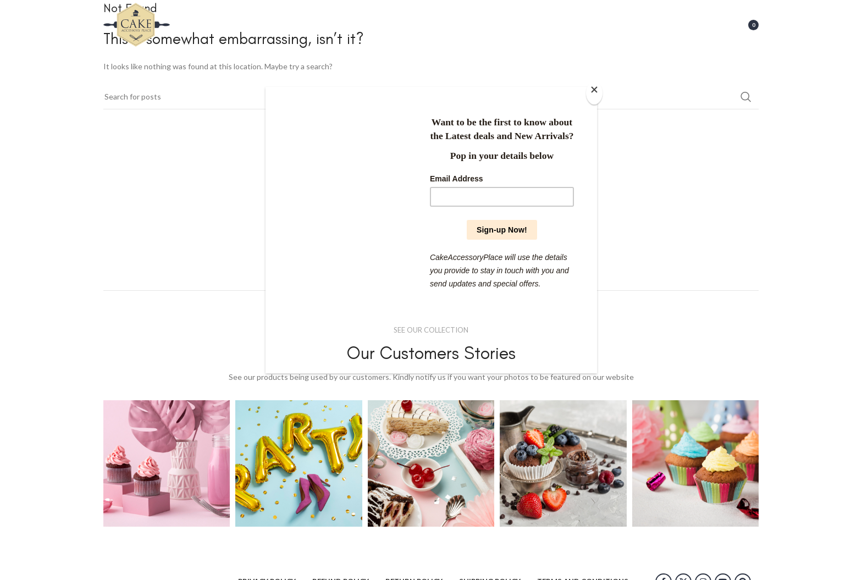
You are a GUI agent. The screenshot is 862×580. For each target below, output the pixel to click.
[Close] (594, 92)
